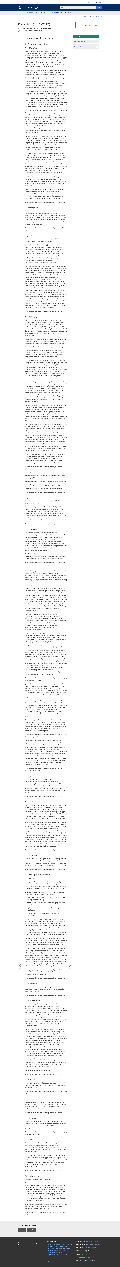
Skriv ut (100, 17)
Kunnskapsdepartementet (87, 25)
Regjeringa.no (33, 7)
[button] (28, 17)
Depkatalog (86, 1254)
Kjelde (92, 17)
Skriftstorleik (91, 2)
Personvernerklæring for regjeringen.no (59, 1248)
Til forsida (77, 37)
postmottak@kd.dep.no (86, 1252)
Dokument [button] (31, 12)
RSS (49, 1262)
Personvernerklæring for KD (83, 1257)
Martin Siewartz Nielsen (90, 1247)
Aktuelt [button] (43, 12)
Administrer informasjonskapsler (57, 1250)
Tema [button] (20, 12)
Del (86, 17)
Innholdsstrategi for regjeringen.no (58, 1246)
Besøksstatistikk (52, 1258)
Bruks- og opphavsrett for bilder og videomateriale (58, 1255)
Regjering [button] (68, 12)
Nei (32, 1230)
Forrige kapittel (20, 969)
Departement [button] (55, 12)
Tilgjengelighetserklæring (55, 1252)
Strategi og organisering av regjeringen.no (60, 1244)
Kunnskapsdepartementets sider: (92, 1241)
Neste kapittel (69, 969)
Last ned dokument (80, 41)
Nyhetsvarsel (51, 1260)
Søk (99, 7)
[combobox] (78, 7)
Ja (22, 1230)
